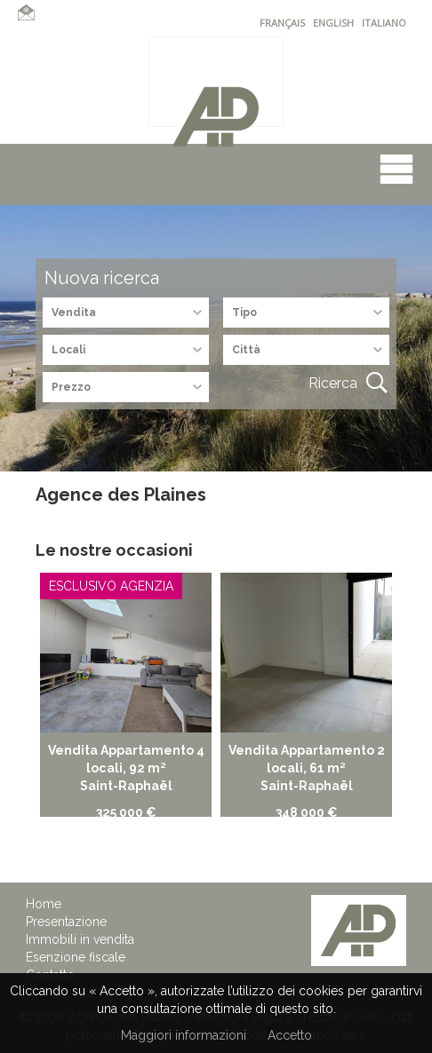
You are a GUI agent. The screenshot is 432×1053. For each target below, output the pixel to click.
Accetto (290, 1035)
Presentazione (66, 921)
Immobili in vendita (80, 939)
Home (43, 904)
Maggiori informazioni (183, 1035)
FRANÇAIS (282, 22)
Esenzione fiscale (75, 957)
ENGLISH (333, 22)
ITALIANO (384, 22)
